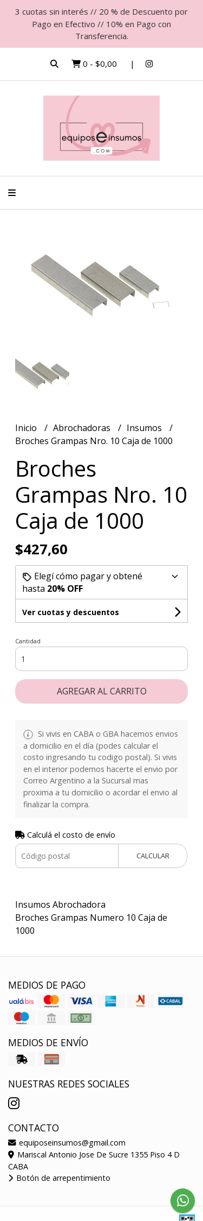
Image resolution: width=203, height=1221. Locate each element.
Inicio (27, 428)
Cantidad (28, 641)
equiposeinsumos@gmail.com (67, 1142)
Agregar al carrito (102, 691)
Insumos (145, 428)
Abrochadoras (83, 428)
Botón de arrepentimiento (59, 1178)
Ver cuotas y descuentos (70, 612)
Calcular (152, 856)
